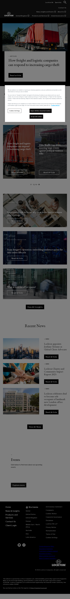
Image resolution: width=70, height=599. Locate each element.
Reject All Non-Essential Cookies (41, 110)
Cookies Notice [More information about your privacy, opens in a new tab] (55, 105)
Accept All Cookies (36, 116)
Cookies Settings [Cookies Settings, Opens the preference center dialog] (14, 110)
